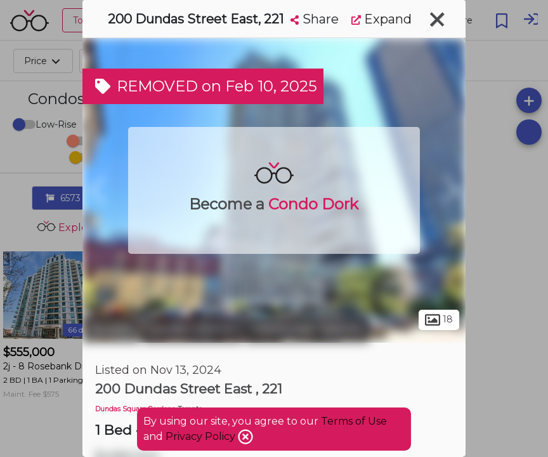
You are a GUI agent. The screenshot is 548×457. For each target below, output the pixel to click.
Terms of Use (354, 421)
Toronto (111, 329)
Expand (381, 19)
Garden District (192, 329)
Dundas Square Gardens (135, 409)
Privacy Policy (202, 436)
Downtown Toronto (307, 329)
